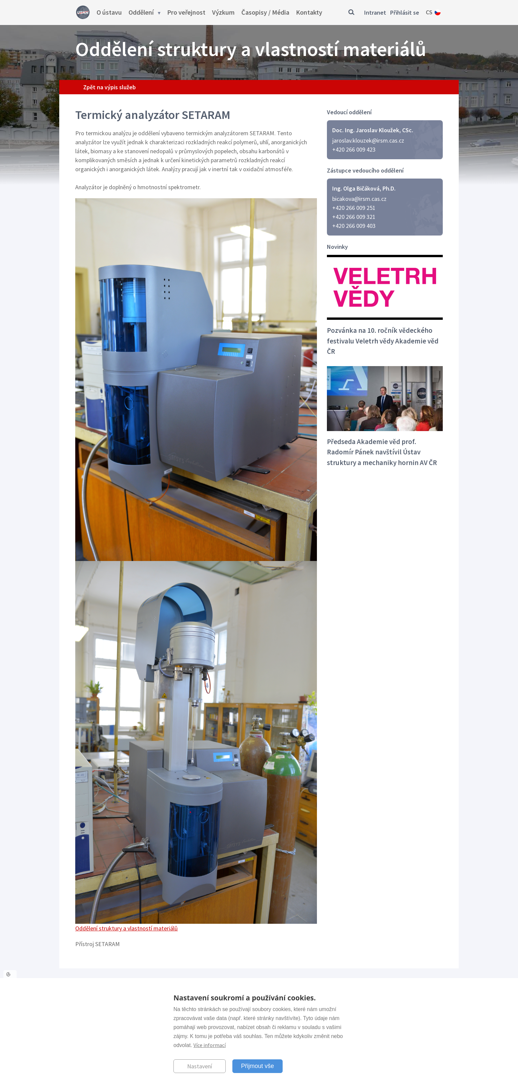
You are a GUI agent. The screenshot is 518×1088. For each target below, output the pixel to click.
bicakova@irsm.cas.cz (359, 199)
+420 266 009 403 (354, 226)
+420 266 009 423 (354, 149)
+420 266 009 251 (354, 208)
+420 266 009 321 (354, 217)
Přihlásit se (404, 12)
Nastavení (199, 1066)
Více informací (209, 1045)
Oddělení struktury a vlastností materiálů (126, 928)
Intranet (375, 12)
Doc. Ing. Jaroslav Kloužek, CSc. (372, 130)
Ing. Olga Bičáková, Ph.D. (363, 188)
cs (429, 12)
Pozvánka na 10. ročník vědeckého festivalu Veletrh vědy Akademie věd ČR (382, 341)
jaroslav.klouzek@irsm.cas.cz (368, 140)
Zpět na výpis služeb (109, 87)
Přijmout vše (257, 1066)
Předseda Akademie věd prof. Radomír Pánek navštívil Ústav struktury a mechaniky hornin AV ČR (382, 452)
